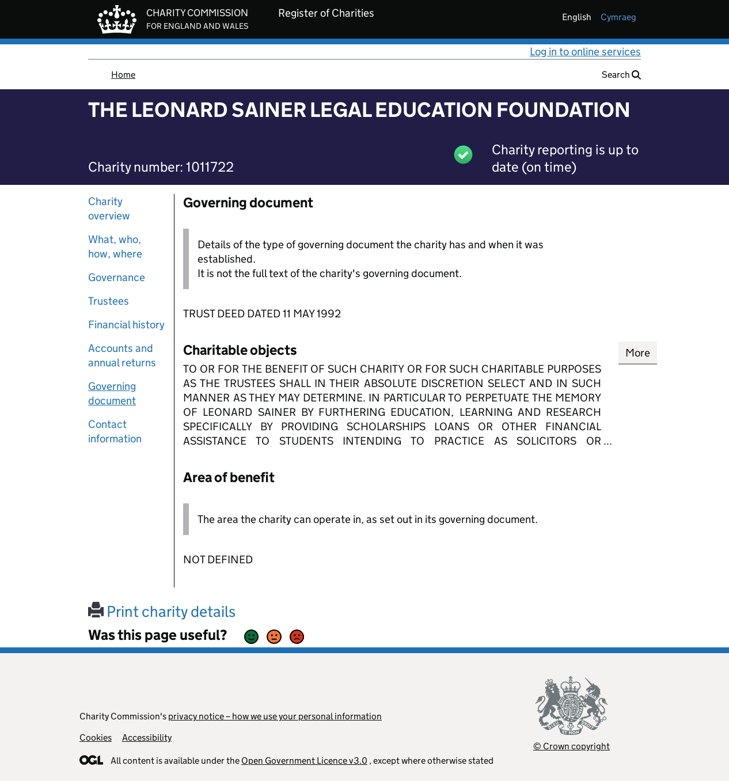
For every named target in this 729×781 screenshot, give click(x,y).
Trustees (108, 301)
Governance (116, 277)
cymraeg (618, 17)
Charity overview (109, 208)
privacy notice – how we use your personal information (275, 716)
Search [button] (621, 74)
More (637, 352)
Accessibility (147, 737)
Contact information (115, 431)
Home (123, 74)
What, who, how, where (115, 246)
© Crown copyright (571, 746)
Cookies (95, 737)
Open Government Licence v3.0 (304, 760)
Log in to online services (585, 51)
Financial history (126, 324)
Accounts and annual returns (122, 355)
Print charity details (162, 611)
